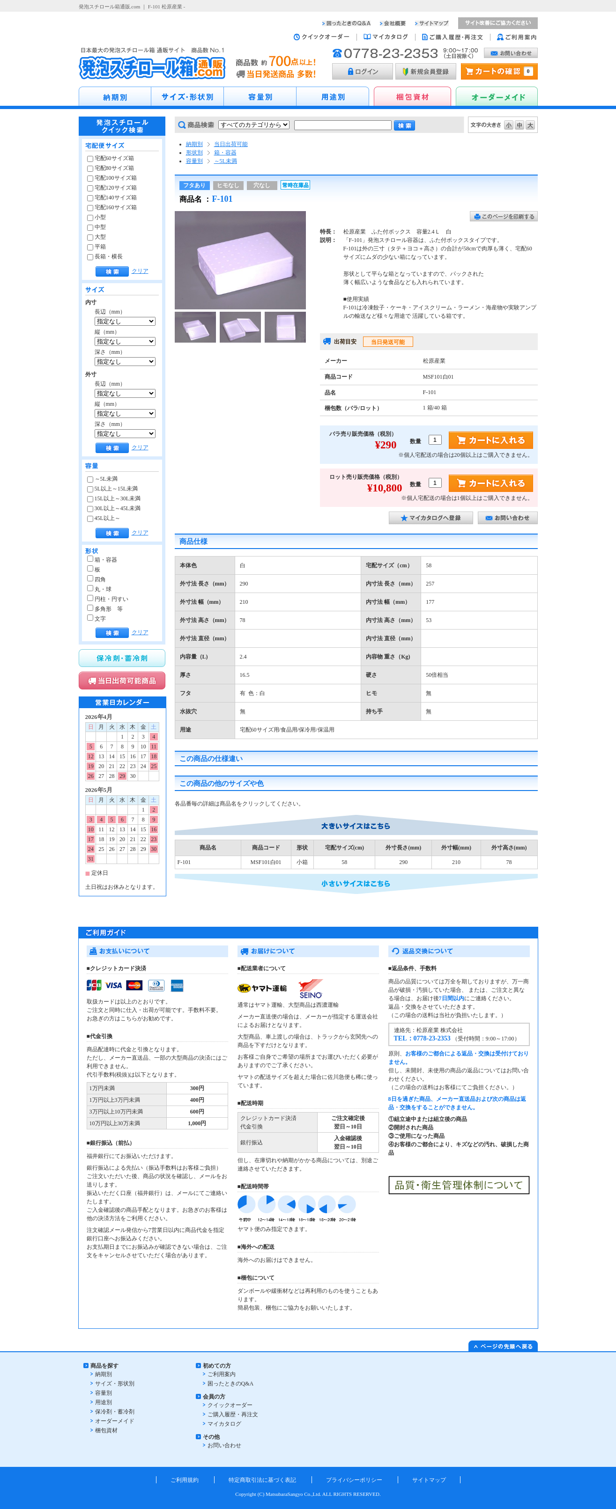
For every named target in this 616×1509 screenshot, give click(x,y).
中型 (96, 227)
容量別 (194, 161)
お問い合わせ (224, 1445)
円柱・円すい (107, 599)
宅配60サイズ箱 (110, 158)
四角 (96, 579)
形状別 (194, 152)
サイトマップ (429, 1480)
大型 (96, 237)
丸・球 (99, 589)
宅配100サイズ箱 (112, 178)
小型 (96, 217)
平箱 (96, 246)
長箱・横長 (105, 256)
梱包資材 (106, 1430)
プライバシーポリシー (354, 1480)
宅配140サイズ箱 (112, 197)
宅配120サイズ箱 (112, 187)
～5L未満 (102, 479)
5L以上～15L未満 (112, 488)
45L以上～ (103, 518)
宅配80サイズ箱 (110, 168)
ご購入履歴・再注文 (233, 1414)
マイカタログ (224, 1424)
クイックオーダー (230, 1405)
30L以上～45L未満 (114, 508)
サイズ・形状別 (114, 1383)
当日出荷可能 (231, 144)
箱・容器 (102, 560)
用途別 (103, 1402)
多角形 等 (105, 609)
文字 (96, 618)
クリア (140, 271)
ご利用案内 (222, 1374)
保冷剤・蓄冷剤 (114, 1411)
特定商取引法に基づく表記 (262, 1480)
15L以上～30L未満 (114, 498)
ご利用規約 (185, 1480)
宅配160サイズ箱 (112, 207)
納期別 (194, 144)
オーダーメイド (114, 1421)
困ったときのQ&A (231, 1383)
